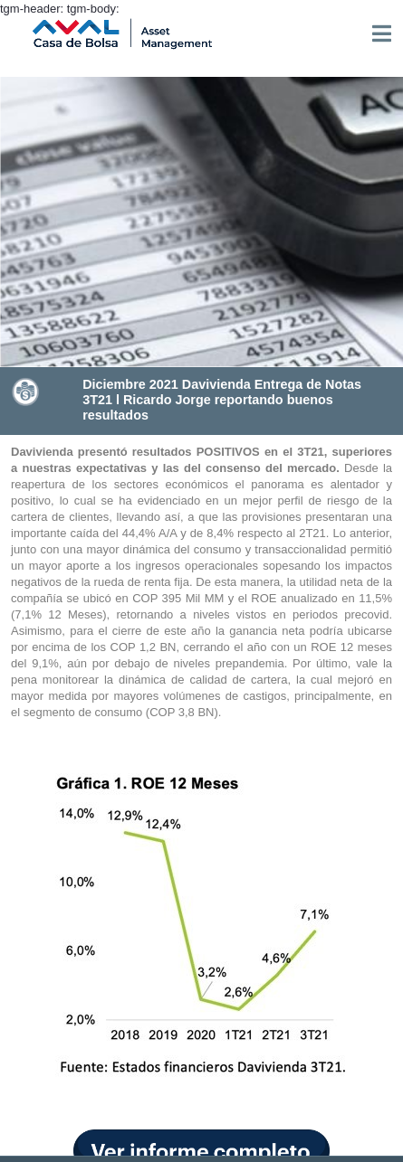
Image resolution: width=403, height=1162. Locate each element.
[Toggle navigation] (381, 33)
